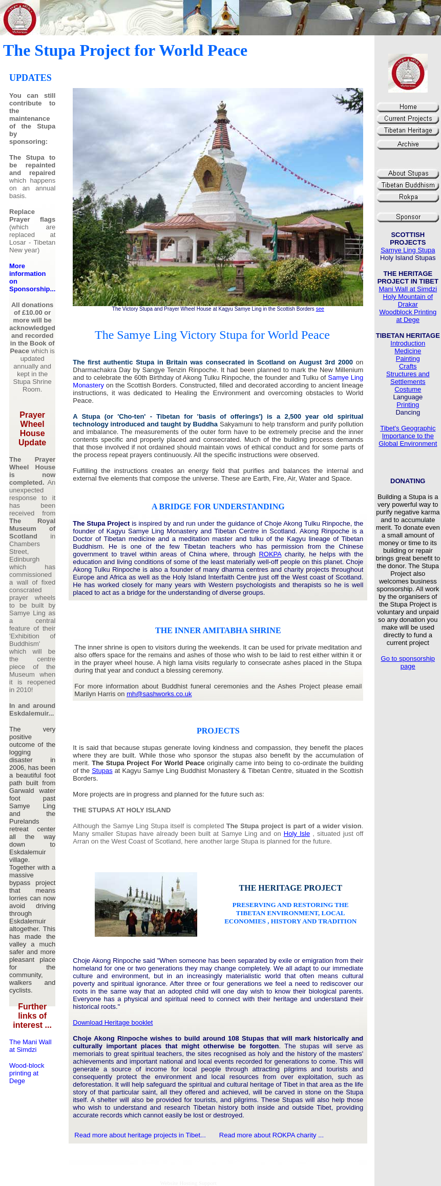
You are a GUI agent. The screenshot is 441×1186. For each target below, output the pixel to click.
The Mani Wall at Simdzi (30, 1045)
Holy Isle (297, 833)
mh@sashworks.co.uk (159, 694)
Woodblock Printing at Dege (407, 316)
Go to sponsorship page (408, 662)
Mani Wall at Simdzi (408, 289)
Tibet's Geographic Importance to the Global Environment (408, 435)
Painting (408, 358)
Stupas (102, 770)
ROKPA (270, 554)
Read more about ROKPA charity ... (271, 1135)
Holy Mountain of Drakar (408, 300)
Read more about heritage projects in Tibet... (140, 1135)
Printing (407, 404)
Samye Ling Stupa (408, 250)
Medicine (407, 351)
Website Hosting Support (188, 1183)
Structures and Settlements (408, 377)
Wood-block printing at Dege (26, 1073)
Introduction (407, 343)
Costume (407, 389)
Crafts (408, 366)
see (320, 309)
